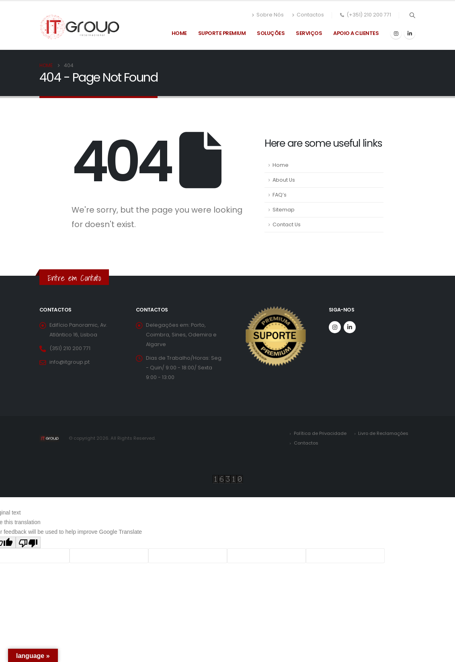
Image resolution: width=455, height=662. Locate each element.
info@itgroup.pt (69, 362)
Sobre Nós (268, 15)
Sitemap (284, 209)
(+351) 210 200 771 (365, 14)
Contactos (308, 15)
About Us (284, 179)
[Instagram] (396, 33)
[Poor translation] (28, 542)
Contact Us (287, 224)
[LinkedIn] (409, 33)
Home (179, 33)
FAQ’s (280, 194)
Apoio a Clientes (356, 33)
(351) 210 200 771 (69, 348)
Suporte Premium (222, 33)
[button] (412, 15)
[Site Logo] (79, 27)
